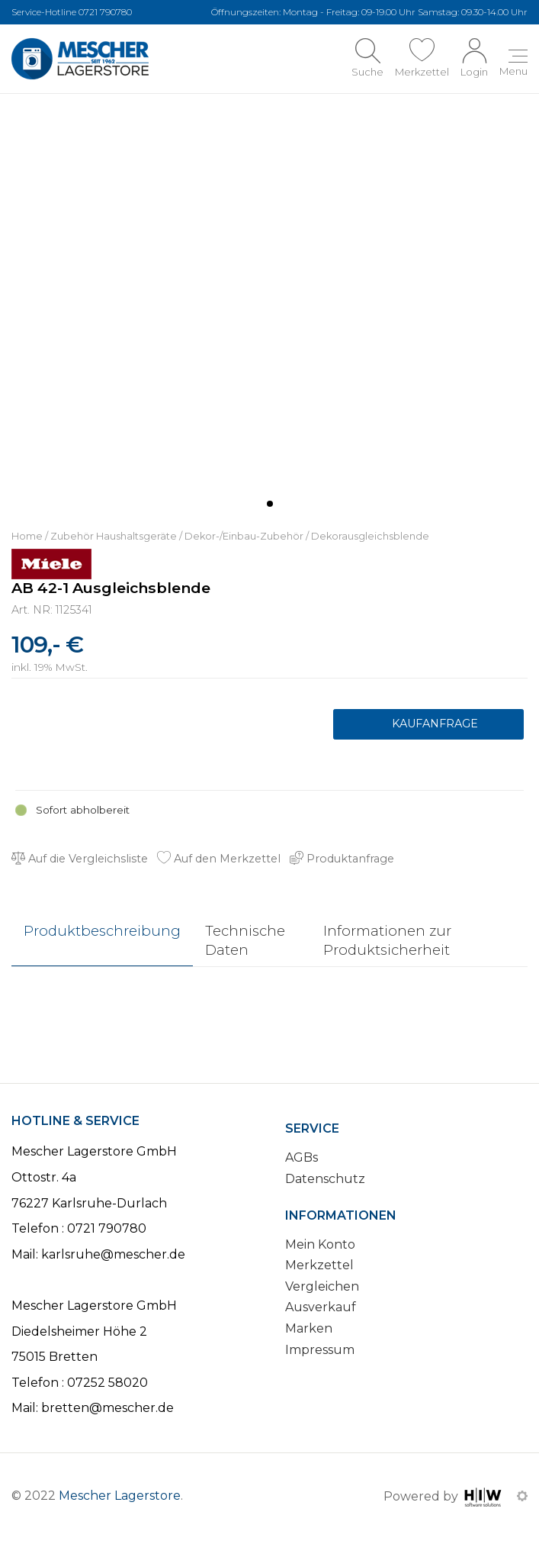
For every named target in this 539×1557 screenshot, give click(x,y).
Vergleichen (322, 1286)
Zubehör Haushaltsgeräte (113, 536)
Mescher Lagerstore (120, 1495)
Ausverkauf (320, 1308)
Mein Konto (320, 1244)
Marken (308, 1328)
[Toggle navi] (513, 64)
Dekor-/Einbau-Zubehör (243, 536)
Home (27, 536)
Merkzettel (319, 1265)
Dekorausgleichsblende (370, 536)
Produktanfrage (428, 724)
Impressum (320, 1350)
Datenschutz (325, 1179)
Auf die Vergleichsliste (79, 859)
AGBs (301, 1158)
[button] (270, 504)
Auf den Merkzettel (219, 859)
